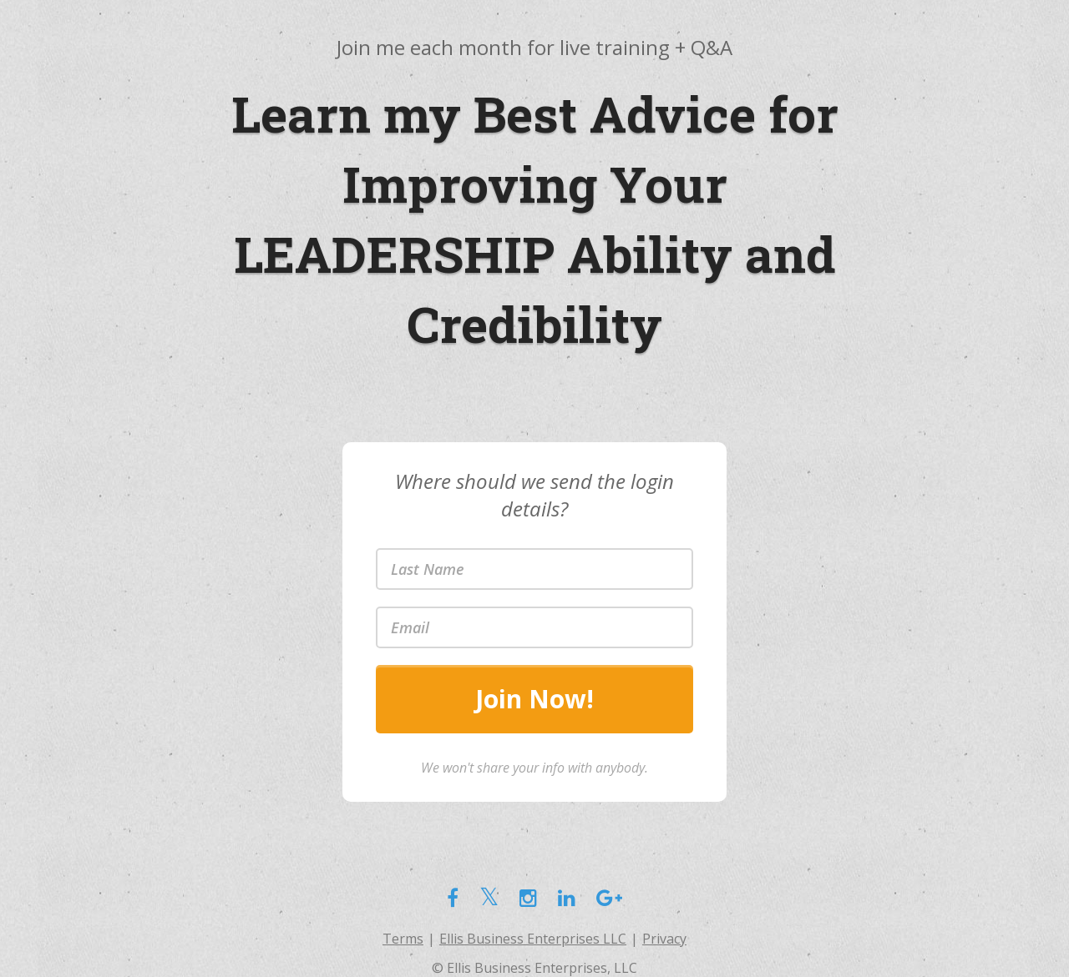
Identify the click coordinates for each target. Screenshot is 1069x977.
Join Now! (534, 699)
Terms (403, 938)
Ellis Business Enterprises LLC (532, 938)
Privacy (664, 938)
